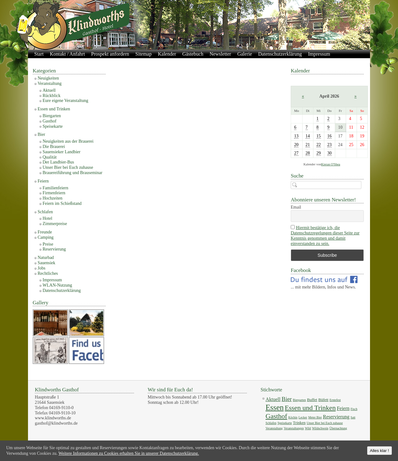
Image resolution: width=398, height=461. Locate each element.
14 (308, 136)
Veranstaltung (50, 83)
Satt (352, 417)
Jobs (41, 268)
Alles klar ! (379, 450)
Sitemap (143, 54)
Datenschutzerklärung (280, 54)
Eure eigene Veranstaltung (65, 100)
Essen (275, 407)
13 (296, 136)
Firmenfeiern (54, 193)
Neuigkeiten (48, 78)
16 (329, 136)
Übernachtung (338, 428)
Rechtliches (48, 273)
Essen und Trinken (54, 109)
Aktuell (49, 90)
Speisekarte (53, 126)
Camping (45, 237)
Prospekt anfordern (110, 54)
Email (296, 207)
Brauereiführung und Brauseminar (72, 172)
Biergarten (52, 115)
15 (319, 136)
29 (319, 153)
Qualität (50, 157)
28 (308, 153)
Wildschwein (320, 428)
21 (308, 144)
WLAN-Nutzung (57, 285)
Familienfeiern (55, 188)
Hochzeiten (52, 198)
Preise (48, 244)
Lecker (302, 417)
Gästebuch (192, 54)
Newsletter (220, 54)
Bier (41, 134)
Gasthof (49, 121)
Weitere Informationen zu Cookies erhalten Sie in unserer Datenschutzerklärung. (128, 453)
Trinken (299, 422)
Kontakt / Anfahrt (67, 54)
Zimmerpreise (55, 223)
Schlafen (45, 212)
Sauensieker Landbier (62, 152)
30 (329, 153)
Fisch (354, 409)
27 (296, 153)
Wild (308, 428)
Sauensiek (46, 262)
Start (39, 54)
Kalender (167, 54)
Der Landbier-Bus (58, 162)
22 (319, 144)
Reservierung (54, 249)
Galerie (244, 54)
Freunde (45, 232)
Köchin (292, 417)
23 (329, 144)
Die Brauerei (54, 146)
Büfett (323, 399)
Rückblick (52, 95)
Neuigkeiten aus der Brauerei (68, 141)
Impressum (319, 54)
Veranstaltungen (294, 428)
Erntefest (335, 400)
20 (296, 144)
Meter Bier (315, 417)
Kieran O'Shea (330, 164)
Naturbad (46, 257)
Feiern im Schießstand (62, 203)
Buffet (312, 399)
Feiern (43, 181)
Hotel (47, 218)
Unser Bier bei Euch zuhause (68, 167)
